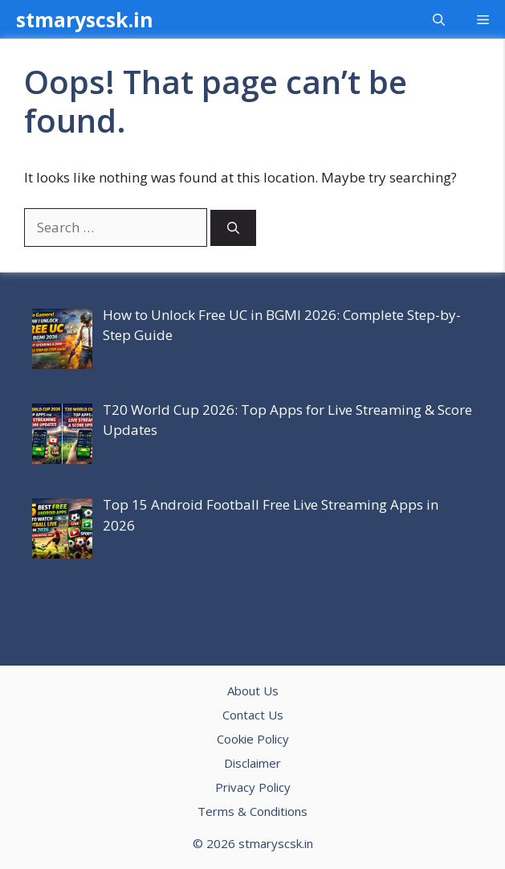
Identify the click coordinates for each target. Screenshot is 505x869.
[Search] (233, 228)
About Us (253, 690)
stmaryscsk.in (84, 19)
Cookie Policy (253, 739)
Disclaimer (252, 763)
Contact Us (252, 715)
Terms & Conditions (252, 811)
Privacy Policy (253, 787)
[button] (439, 19)
